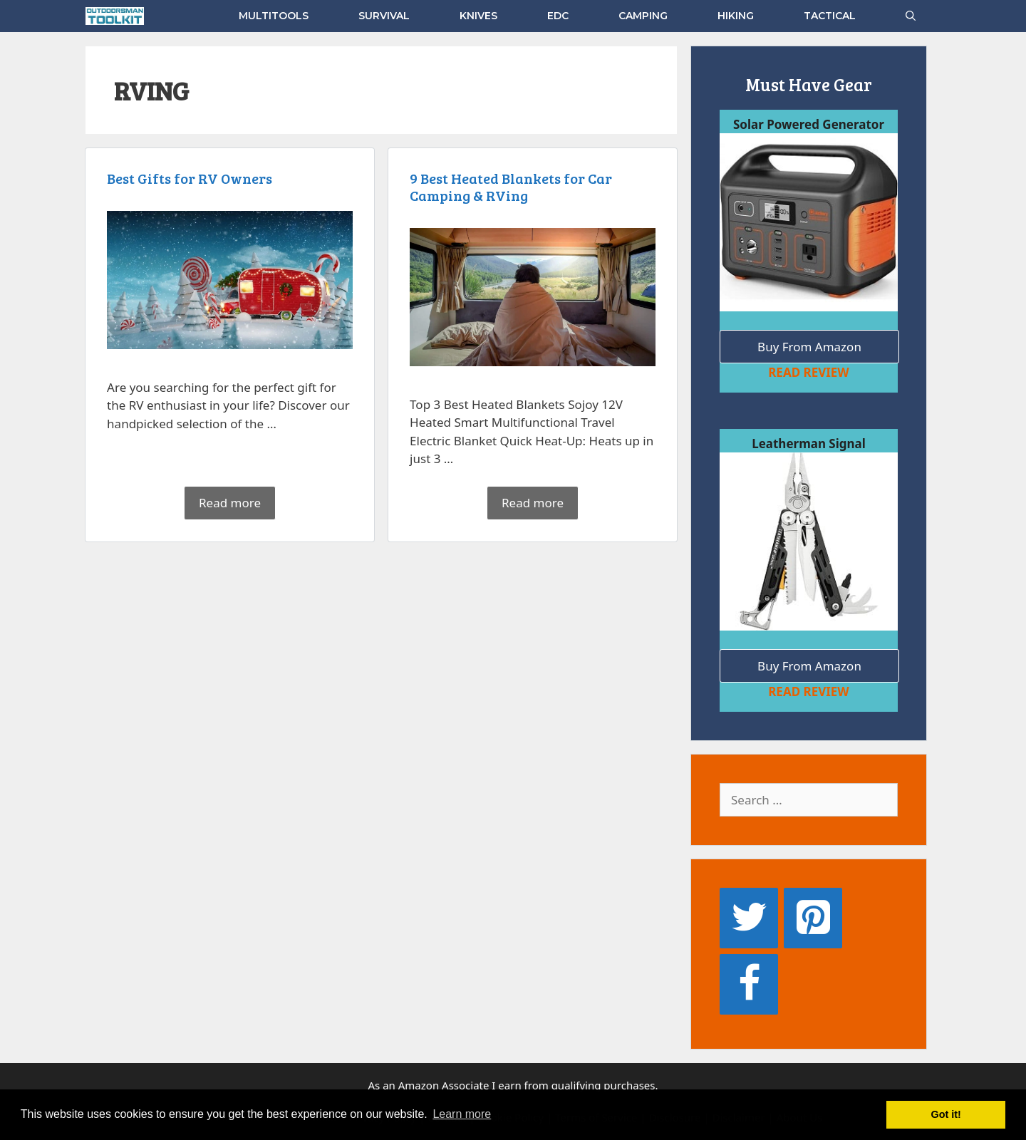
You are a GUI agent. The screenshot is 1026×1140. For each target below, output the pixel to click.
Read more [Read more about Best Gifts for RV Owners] (230, 502)
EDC (558, 15)
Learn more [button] (461, 1114)
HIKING (735, 15)
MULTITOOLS (274, 15)
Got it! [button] (946, 1114)
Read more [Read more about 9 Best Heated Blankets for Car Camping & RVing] (533, 502)
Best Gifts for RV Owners (196, 185)
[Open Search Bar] (910, 16)
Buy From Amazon (809, 346)
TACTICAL (830, 15)
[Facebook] (749, 984)
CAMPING (643, 15)
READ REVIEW (808, 372)
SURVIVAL (384, 15)
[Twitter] (749, 918)
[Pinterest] (813, 918)
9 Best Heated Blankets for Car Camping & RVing (518, 193)
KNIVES (478, 15)
